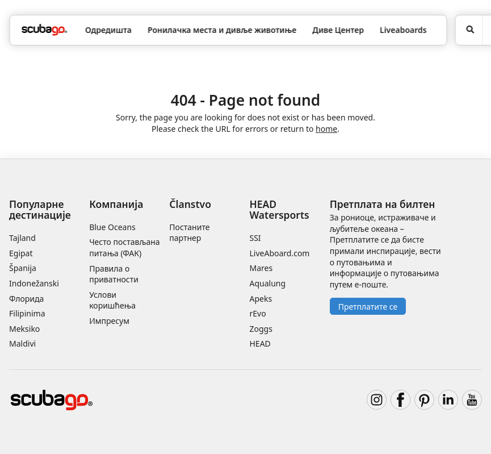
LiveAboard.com (279, 253)
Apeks (260, 298)
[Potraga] (469, 30)
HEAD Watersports (279, 209)
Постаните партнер (189, 233)
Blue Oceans (112, 227)
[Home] (44, 30)
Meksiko (24, 328)
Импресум (109, 320)
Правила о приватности (114, 274)
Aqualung (267, 283)
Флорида (26, 298)
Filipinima (27, 313)
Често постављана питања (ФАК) (124, 247)
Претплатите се (368, 306)
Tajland (22, 237)
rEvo (257, 313)
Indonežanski (34, 283)
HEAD (259, 343)
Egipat (21, 253)
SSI (255, 237)
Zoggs (260, 328)
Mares (260, 268)
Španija (22, 268)
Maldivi (22, 343)
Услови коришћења (112, 300)
